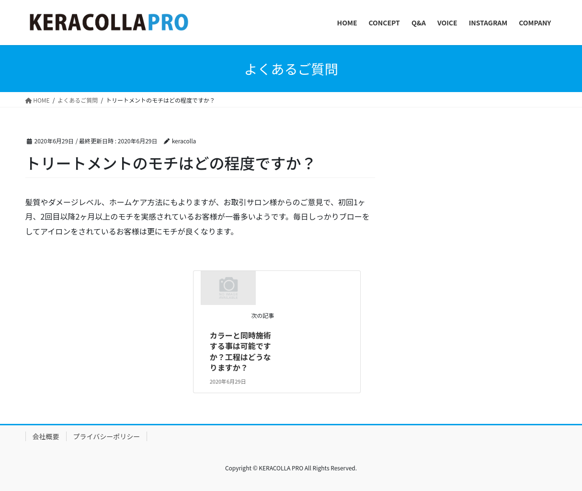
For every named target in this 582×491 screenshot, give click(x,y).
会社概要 (46, 436)
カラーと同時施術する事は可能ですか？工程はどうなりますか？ (240, 351)
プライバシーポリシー (106, 436)
